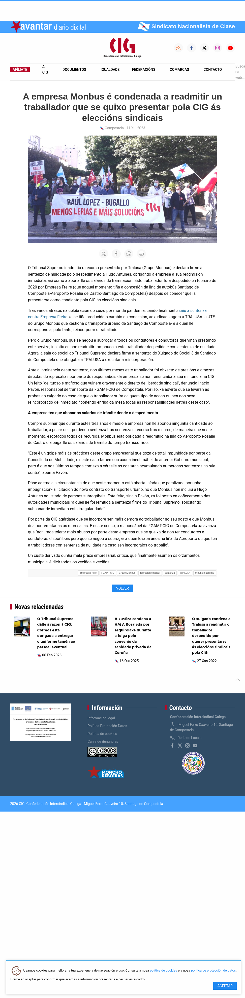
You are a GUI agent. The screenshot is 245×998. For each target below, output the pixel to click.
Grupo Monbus (127, 572)
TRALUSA (185, 572)
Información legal (101, 718)
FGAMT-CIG (107, 572)
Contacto (213, 70)
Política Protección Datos (107, 726)
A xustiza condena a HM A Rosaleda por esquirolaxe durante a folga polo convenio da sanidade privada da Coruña (133, 636)
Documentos (74, 70)
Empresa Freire (88, 572)
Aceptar (225, 986)
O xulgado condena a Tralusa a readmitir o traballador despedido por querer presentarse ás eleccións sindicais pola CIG (211, 636)
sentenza (170, 572)
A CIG (45, 69)
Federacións (143, 70)
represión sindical (150, 572)
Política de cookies (102, 734)
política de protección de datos (213, 971)
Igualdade (110, 70)
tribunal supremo (204, 572)
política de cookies (163, 971)
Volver (122, 588)
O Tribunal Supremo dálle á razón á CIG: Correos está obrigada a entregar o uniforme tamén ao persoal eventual (56, 633)
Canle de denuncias (102, 741)
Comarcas (179, 70)
